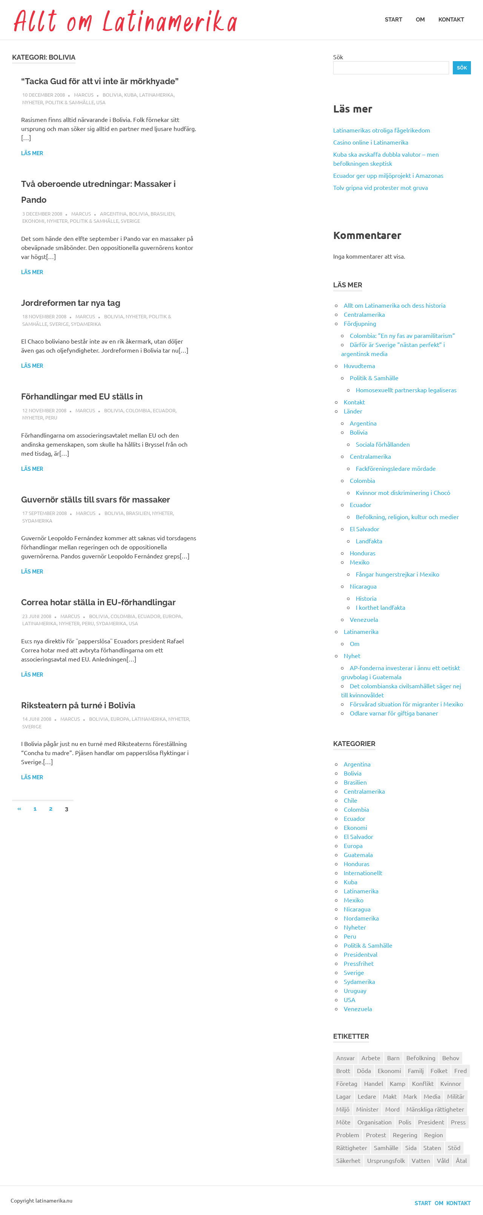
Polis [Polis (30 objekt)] (404, 1122)
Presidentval (360, 954)
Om (420, 19)
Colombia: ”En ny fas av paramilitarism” (402, 335)
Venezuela (364, 619)
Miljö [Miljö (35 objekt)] (342, 1109)
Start (393, 19)
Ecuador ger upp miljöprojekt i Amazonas (388, 175)
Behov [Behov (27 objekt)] (450, 1057)
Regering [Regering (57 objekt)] (405, 1134)
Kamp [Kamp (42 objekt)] (397, 1083)
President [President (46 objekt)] (431, 1122)
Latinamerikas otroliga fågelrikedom (381, 130)
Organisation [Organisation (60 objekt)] (374, 1122)
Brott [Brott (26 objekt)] (343, 1070)
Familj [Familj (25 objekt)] (416, 1070)
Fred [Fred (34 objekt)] (460, 1070)
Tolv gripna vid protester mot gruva (380, 187)
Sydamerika (86, 339)
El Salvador (364, 528)
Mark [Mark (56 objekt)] (410, 1096)
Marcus (84, 110)
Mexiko (359, 562)
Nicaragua (363, 586)
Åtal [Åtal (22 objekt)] (461, 1160)
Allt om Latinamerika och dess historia (395, 305)
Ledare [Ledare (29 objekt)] (367, 1096)
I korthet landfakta (380, 607)
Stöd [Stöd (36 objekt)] (454, 1147)
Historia (366, 598)
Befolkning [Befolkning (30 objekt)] (420, 1057)
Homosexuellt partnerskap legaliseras (406, 389)
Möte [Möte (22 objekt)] (343, 1122)
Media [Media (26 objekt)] (432, 1096)
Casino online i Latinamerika (371, 142)
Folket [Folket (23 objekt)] (439, 1070)
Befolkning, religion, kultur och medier (407, 516)
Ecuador (164, 426)
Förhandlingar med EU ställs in (99, 412)
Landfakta (369, 540)
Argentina (113, 229)
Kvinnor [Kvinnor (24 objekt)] (450, 1083)
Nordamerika (361, 918)
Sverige (130, 236)
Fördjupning (360, 323)
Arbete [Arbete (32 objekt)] (370, 1057)
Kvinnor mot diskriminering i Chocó (403, 492)
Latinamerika (156, 110)
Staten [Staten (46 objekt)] (432, 1147)
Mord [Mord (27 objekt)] (392, 1109)
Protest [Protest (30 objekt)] (376, 1134)
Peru (51, 433)
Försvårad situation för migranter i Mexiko (406, 704)
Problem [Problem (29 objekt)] (347, 1134)
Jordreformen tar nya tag (84, 318)
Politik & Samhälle (69, 118)
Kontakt (451, 19)
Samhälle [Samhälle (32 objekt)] (386, 1147)
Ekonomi (33, 236)
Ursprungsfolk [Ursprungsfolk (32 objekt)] (386, 1160)
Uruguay (355, 990)
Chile (350, 800)
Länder (353, 411)
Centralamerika (364, 314)
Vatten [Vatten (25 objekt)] (421, 1160)
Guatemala (358, 854)
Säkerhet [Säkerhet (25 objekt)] (348, 1160)
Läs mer (32, 169)
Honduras (362, 553)
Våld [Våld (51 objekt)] (443, 1160)
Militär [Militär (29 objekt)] (456, 1096)
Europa (172, 663)
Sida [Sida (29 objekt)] (411, 1147)
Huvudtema (359, 365)
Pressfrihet (359, 963)
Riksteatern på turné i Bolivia (94, 752)
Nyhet (352, 655)
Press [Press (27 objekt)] (458, 1122)
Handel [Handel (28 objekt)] (373, 1083)
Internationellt (363, 872)
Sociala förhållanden (383, 444)
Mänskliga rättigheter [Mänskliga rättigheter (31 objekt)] (435, 1109)
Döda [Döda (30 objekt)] (364, 1070)
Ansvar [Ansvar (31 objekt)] (345, 1057)
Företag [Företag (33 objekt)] (346, 1083)
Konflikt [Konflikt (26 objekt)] (423, 1083)
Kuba (130, 110)
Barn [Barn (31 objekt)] (393, 1057)
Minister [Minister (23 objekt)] (367, 1109)
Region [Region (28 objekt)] (433, 1134)
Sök (338, 56)
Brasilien (162, 229)
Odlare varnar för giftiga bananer (394, 713)
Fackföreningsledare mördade (396, 468)
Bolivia (112, 110)
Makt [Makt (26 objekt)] (390, 1096)
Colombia (138, 426)
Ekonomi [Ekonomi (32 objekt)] (389, 1070)
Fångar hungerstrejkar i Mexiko (397, 574)
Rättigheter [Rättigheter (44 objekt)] (351, 1147)
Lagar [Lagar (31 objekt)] (343, 1096)
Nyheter (32, 118)
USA (101, 118)
